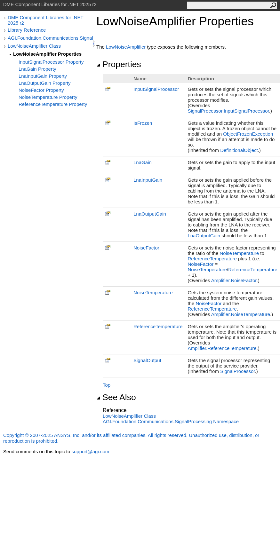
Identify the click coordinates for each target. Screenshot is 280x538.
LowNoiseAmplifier (126, 47)
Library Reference (27, 30)
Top (106, 385)
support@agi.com (90, 451)
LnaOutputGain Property (45, 83)
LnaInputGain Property (43, 76)
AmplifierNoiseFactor (234, 280)
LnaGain (142, 162)
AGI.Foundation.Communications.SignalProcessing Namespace (171, 421)
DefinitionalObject (239, 150)
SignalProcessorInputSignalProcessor (228, 111)
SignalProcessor (237, 371)
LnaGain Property (37, 69)
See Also (116, 397)
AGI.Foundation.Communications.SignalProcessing (50, 38)
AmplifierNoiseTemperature (240, 314)
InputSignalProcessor (156, 89)
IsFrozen (142, 123)
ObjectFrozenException (248, 134)
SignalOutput (147, 360)
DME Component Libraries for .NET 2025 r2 (45, 20)
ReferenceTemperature (212, 258)
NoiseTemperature (239, 253)
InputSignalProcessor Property (51, 62)
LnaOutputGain (149, 214)
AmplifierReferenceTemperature (222, 348)
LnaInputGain (147, 180)
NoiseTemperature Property (48, 97)
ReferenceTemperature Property (53, 104)
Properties (118, 64)
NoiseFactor (146, 247)
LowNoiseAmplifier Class (34, 46)
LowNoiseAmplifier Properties (47, 54)
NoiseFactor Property (41, 90)
